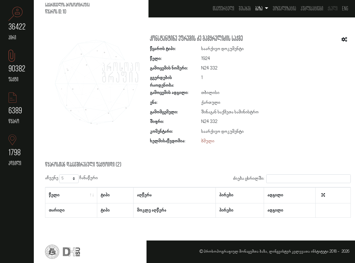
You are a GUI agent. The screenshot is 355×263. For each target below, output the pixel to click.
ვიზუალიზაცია (284, 8)
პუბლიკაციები (312, 8)
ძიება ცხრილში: (292, 178)
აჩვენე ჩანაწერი (71, 178)
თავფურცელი (223, 8)
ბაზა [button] (259, 8)
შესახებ (245, 8)
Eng (345, 8)
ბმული (207, 141)
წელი (54, 195)
